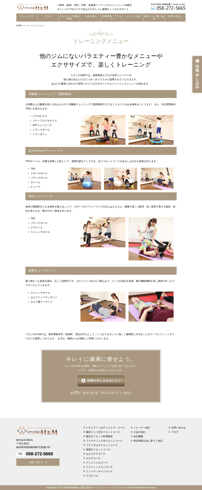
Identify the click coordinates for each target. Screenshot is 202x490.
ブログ (174, 432)
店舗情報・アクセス (111, 17)
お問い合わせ (175, 16)
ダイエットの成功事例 (69, 17)
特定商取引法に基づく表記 (148, 440)
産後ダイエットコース (98, 449)
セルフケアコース (95, 454)
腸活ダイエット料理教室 (99, 436)
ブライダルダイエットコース (101, 445)
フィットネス (27, 16)
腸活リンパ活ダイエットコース (103, 432)
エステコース (93, 458)
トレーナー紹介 (132, 16)
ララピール (92, 475)
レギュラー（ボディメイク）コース (105, 427)
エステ (48, 16)
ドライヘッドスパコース (99, 467)
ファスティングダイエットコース (104, 440)
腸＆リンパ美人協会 (154, 17)
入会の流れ (91, 16)
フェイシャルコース (97, 462)
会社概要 (138, 436)
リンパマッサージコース (99, 471)
